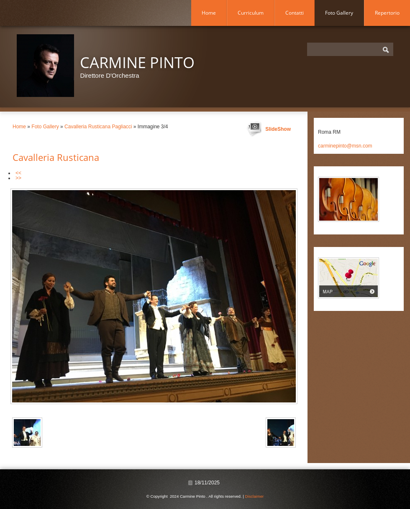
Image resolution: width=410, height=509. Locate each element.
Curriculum (251, 12)
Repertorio (387, 12)
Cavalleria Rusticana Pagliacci (98, 127)
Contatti (294, 12)
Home (209, 12)
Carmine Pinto (137, 62)
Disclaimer (254, 496)
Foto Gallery (339, 12)
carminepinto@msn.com (345, 146)
